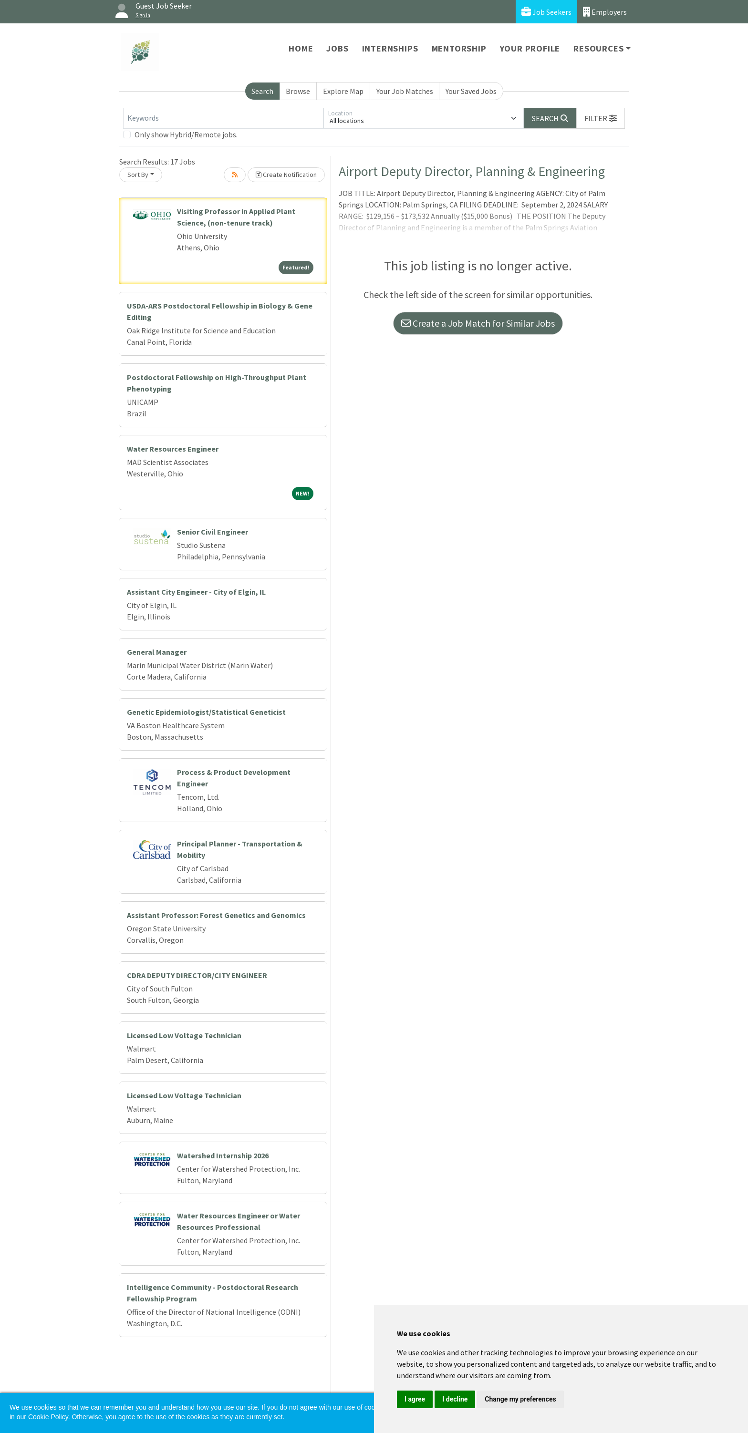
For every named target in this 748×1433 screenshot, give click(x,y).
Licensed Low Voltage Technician (184, 1035)
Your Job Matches (404, 91)
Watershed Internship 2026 (223, 1155)
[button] (600, 118)
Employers (605, 12)
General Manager (157, 652)
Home (301, 48)
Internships (390, 48)
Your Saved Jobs (471, 91)
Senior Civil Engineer (212, 531)
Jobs (337, 48)
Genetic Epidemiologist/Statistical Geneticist (206, 712)
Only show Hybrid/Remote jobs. (186, 134)
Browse (298, 91)
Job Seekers (546, 12)
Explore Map (343, 91)
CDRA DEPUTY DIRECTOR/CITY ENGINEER (197, 975)
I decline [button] (455, 1399)
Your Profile (530, 48)
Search (262, 91)
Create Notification (286, 174)
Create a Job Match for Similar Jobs (478, 323)
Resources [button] (598, 48)
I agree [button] (415, 1399)
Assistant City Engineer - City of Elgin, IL (196, 592)
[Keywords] (223, 118)
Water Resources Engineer (172, 449)
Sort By (137, 174)
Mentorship (459, 48)
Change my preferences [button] (520, 1399)
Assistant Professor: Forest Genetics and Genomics (216, 915)
